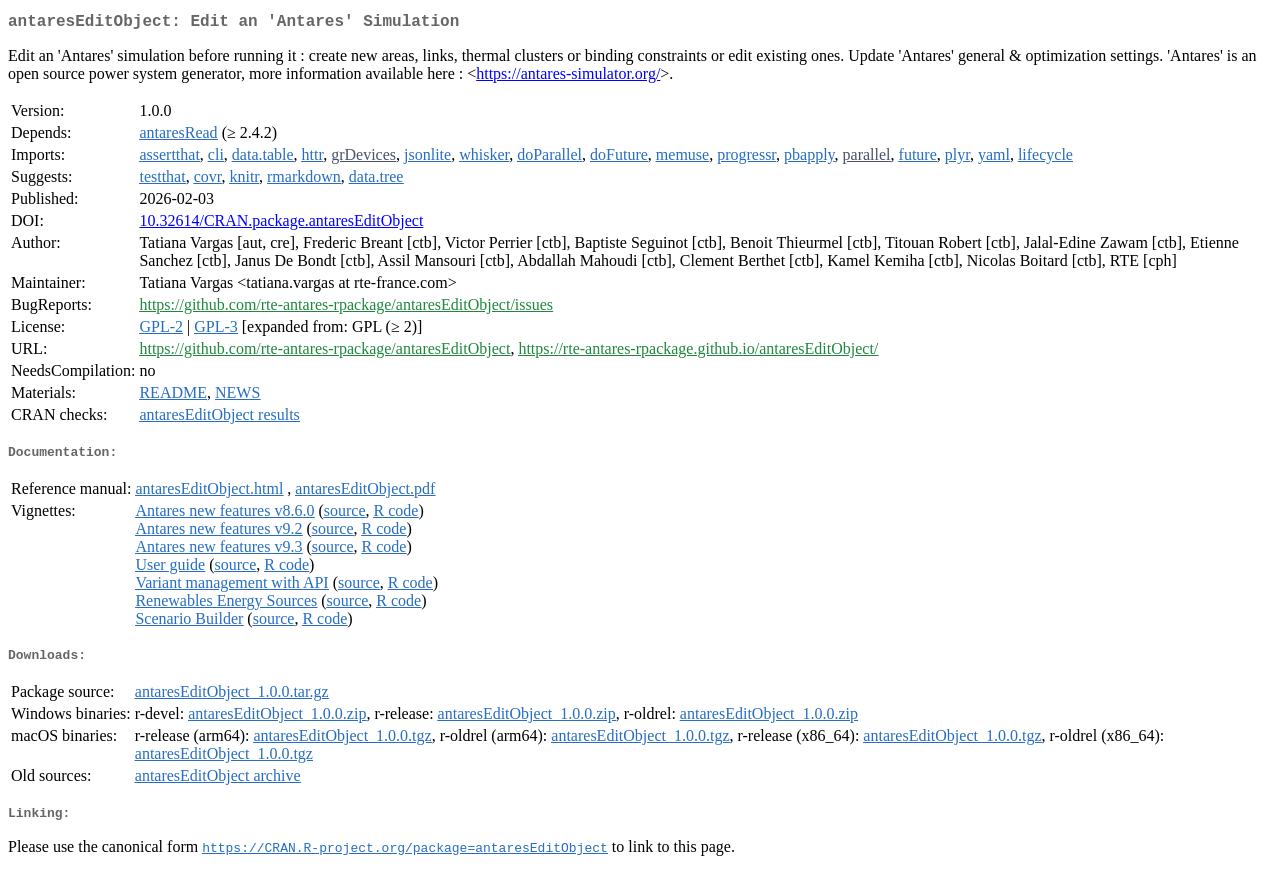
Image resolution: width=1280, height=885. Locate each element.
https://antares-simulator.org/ (568, 77)
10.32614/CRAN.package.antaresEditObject (281, 224)
